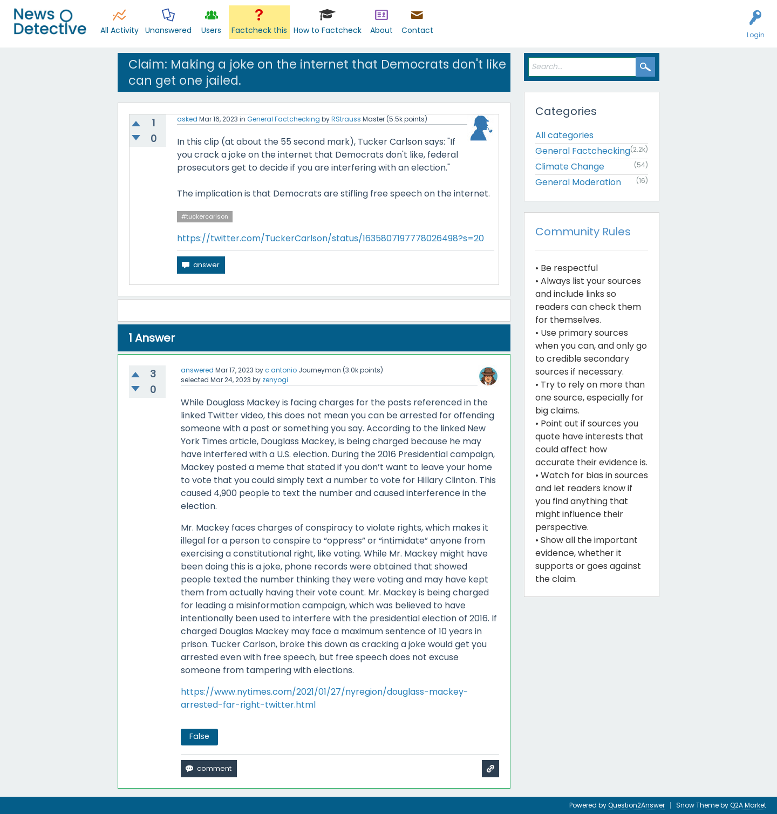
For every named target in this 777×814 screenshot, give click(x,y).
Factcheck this (259, 30)
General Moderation (578, 182)
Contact (417, 30)
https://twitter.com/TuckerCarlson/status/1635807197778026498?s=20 (330, 238)
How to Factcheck (328, 30)
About (381, 30)
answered (197, 370)
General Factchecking (283, 119)
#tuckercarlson (204, 216)
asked (187, 119)
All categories (564, 135)
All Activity (119, 30)
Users (211, 30)
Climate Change (569, 166)
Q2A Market (748, 805)
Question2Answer (636, 805)
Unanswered (168, 30)
